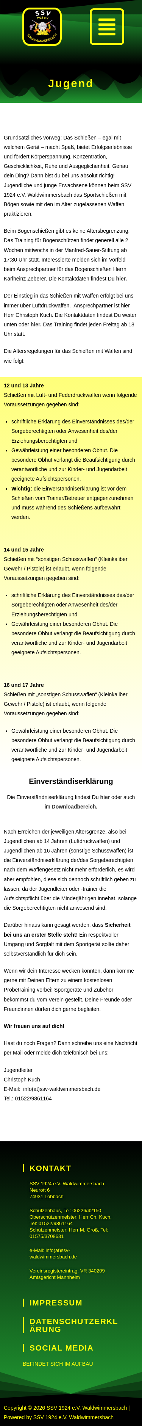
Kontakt (51, 1168)
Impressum (56, 1302)
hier (105, 797)
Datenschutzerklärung (74, 1325)
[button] (107, 26)
